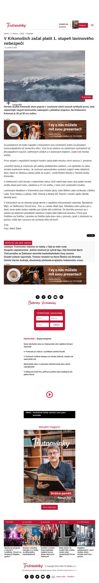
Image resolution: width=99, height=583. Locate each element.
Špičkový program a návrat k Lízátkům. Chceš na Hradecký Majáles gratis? (12, 552)
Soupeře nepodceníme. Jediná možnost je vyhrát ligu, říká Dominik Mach (43, 250)
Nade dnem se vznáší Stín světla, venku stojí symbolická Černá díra (67, 552)
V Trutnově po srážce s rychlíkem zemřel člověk (44, 352)
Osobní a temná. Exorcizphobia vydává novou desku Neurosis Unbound (48, 552)
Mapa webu (61, 577)
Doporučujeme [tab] (44, 339)
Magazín (82, 25)
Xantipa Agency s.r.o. (70, 570)
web (79, 152)
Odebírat (56, 325)
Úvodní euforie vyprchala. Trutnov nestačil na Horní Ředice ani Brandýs (42, 257)
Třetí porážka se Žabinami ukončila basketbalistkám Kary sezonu (39, 253)
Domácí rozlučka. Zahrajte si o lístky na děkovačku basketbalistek (30, 551)
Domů (6, 34)
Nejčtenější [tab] (29, 339)
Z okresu (14, 34)
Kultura (46, 522)
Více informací (49, 507)
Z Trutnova (84, 522)
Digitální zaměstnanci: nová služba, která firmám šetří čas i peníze (85, 552)
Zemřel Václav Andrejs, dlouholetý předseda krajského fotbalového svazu (43, 260)
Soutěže (9, 522)
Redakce (70, 577)
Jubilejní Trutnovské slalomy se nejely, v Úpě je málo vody (35, 246)
